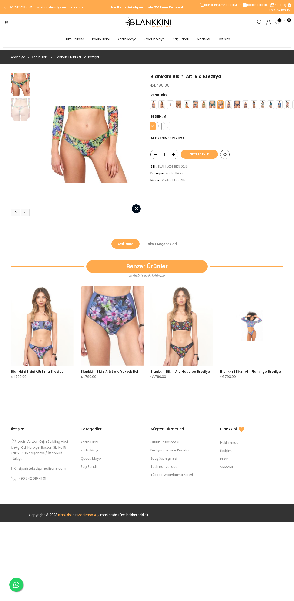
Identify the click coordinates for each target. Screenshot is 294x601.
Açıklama (125, 241)
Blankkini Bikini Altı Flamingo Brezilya (250, 368)
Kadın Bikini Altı (173, 177)
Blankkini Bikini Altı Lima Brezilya (37, 368)
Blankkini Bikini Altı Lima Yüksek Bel (109, 368)
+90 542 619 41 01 (20, 7)
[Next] (25, 209)
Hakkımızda (229, 439)
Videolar (226, 464)
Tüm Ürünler (74, 39)
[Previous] (15, 209)
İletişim (224, 39)
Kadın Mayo (127, 39)
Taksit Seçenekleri (161, 241)
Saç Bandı (181, 39)
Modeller (203, 39)
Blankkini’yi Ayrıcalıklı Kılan (220, 5)
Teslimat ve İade (163, 463)
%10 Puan (161, 7)
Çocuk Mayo (154, 39)
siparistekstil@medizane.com (62, 7)
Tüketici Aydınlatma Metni (171, 472)
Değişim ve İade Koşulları (170, 447)
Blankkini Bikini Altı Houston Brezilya (180, 368)
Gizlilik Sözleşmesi (164, 439)
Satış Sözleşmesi (163, 455)
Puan (224, 456)
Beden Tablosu (256, 5)
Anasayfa (18, 54)
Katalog (278, 5)
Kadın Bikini (101, 39)
